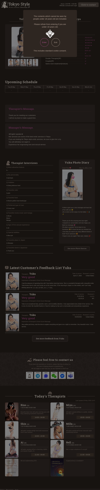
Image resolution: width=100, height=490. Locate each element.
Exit (55, 42)
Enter (44, 42)
